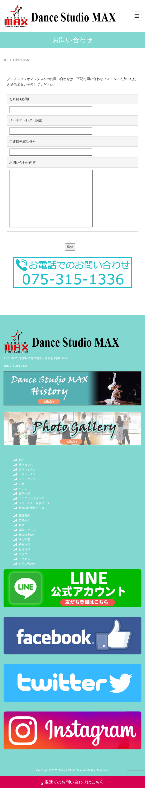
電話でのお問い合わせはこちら (72, 783)
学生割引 (24, 539)
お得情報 (24, 549)
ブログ (23, 554)
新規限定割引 (27, 535)
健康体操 (24, 493)
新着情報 (24, 544)
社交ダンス (26, 464)
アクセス (24, 559)
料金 (21, 525)
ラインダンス (27, 479)
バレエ (23, 488)
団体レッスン (27, 469)
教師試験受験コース (31, 508)
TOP (6, 60)
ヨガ (21, 484)
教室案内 (24, 515)
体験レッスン (27, 530)
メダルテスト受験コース (34, 503)
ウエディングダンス (31, 498)
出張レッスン (27, 474)
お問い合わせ (27, 563)
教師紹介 (24, 520)
